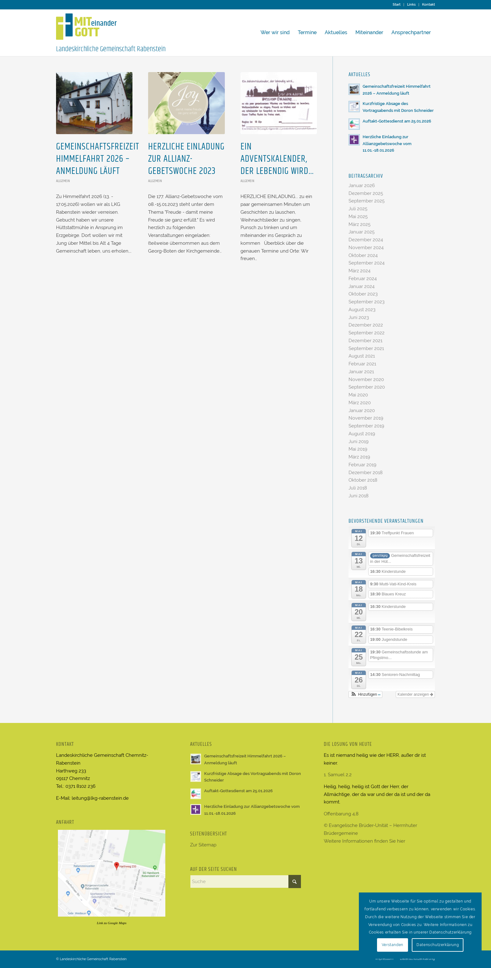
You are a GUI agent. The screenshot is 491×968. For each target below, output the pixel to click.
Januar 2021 (361, 371)
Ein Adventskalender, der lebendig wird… (277, 159)
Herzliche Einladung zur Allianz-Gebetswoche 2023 (186, 159)
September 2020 (367, 387)
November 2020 (366, 379)
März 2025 (359, 224)
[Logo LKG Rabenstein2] (111, 32)
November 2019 (366, 418)
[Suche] (245, 881)
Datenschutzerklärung (437, 945)
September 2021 (366, 348)
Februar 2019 (362, 465)
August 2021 (362, 356)
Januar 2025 (362, 232)
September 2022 (367, 333)
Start (397, 5)
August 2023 (362, 309)
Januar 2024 (362, 286)
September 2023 (367, 302)
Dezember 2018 (366, 472)
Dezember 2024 (366, 240)
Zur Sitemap (203, 845)
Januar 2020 (362, 410)
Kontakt (428, 5)
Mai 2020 (358, 395)
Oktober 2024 (363, 255)
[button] (365, 694)
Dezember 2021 (365, 340)
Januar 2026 (362, 185)
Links (411, 5)
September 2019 (366, 426)
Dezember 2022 (366, 325)
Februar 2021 (362, 364)
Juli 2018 (358, 488)
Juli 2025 (358, 209)
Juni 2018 (359, 496)
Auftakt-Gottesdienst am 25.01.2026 (397, 121)
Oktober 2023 (363, 294)
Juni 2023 (359, 317)
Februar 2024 (363, 278)
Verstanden (392, 945)
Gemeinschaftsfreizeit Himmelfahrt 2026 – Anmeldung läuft (97, 159)
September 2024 (367, 263)
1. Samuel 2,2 (338, 774)
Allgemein (63, 181)
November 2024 (366, 247)
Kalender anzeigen (415, 694)
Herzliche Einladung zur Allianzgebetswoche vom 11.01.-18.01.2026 (387, 143)
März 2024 (359, 271)
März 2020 (360, 403)
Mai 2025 (358, 216)
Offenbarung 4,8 (341, 814)
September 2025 (367, 201)
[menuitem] (397, 4)
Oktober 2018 (363, 480)
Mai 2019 (358, 449)
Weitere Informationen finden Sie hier (364, 841)
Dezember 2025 (366, 193)
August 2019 (362, 434)
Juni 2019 (359, 441)
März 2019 (359, 457)
